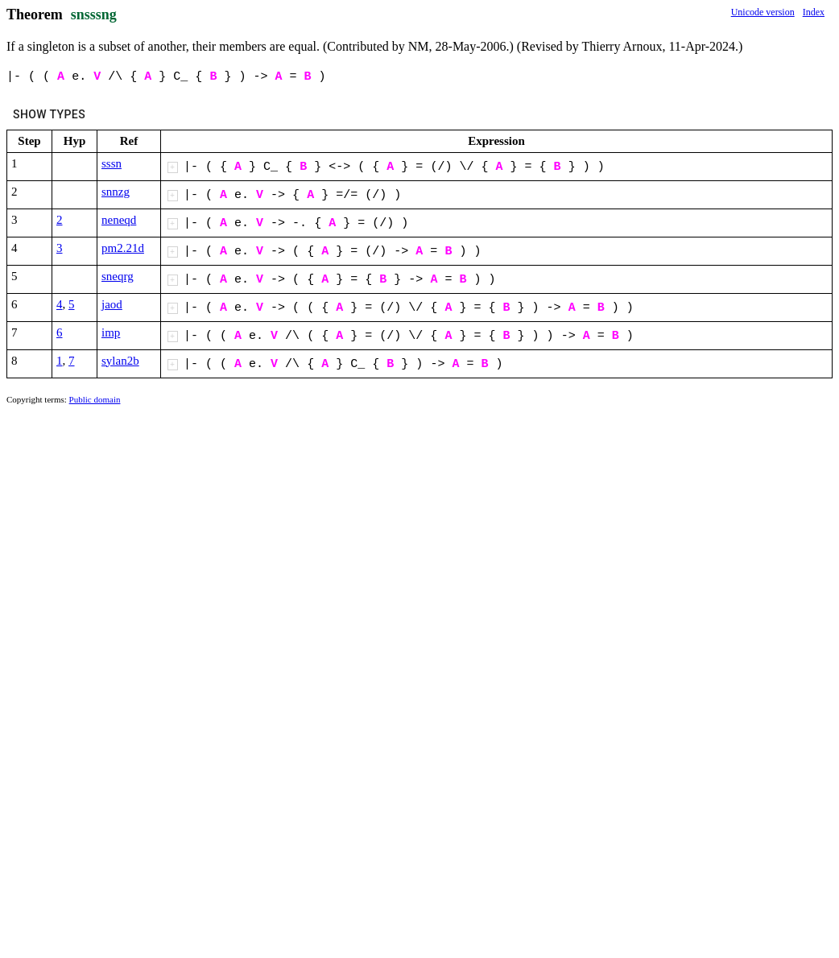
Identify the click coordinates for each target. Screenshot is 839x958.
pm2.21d (122, 248)
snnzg (115, 191)
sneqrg (117, 276)
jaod (111, 304)
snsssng (94, 14)
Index (814, 12)
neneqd (118, 219)
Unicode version (763, 12)
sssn (111, 163)
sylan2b (120, 360)
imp (110, 332)
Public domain (95, 399)
